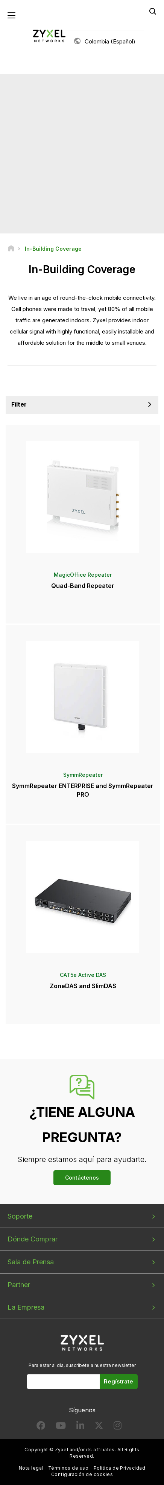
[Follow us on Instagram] (117, 1427)
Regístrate (118, 1381)
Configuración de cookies (82, 1474)
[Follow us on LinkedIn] (80, 1427)
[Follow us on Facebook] (41, 1427)
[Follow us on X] (98, 1427)
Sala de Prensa (31, 1262)
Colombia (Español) (110, 41)
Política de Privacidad (120, 1468)
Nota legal (31, 1468)
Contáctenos (82, 1177)
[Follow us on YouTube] (61, 1427)
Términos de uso (68, 1468)
